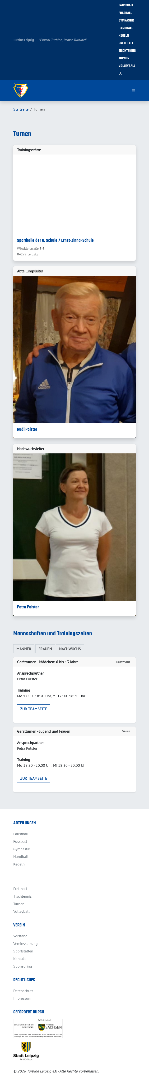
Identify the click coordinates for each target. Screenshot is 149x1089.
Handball (126, 28)
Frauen (45, 648)
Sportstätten (23, 951)
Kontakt (19, 958)
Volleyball (127, 66)
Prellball (126, 43)
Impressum (22, 998)
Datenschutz (23, 990)
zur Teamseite (33, 708)
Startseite (20, 109)
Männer (23, 648)
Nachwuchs (70, 648)
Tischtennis (127, 51)
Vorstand (20, 936)
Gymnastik (126, 20)
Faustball (126, 5)
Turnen (124, 58)
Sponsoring (22, 966)
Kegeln (124, 36)
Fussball (125, 13)
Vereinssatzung (25, 943)
